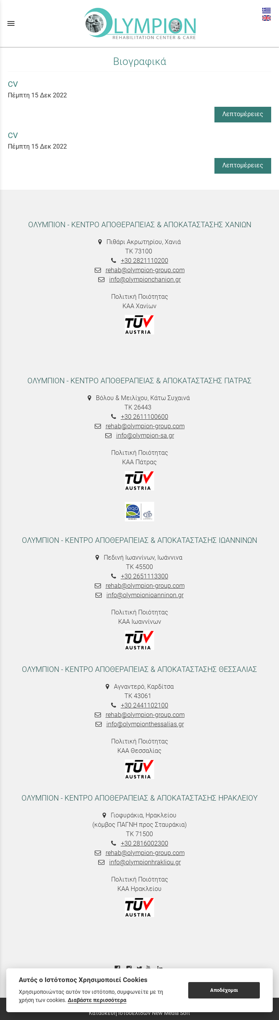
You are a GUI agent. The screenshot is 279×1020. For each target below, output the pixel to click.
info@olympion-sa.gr (145, 435)
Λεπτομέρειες (242, 114)
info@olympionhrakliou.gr (145, 862)
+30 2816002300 (144, 843)
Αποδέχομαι (224, 990)
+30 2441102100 (144, 705)
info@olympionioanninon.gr (145, 595)
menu (11, 23)
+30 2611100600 (144, 416)
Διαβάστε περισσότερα (97, 1000)
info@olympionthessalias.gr (145, 724)
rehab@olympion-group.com (145, 270)
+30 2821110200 (144, 260)
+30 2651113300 (144, 576)
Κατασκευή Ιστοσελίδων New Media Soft (139, 1013)
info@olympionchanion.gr (145, 279)
